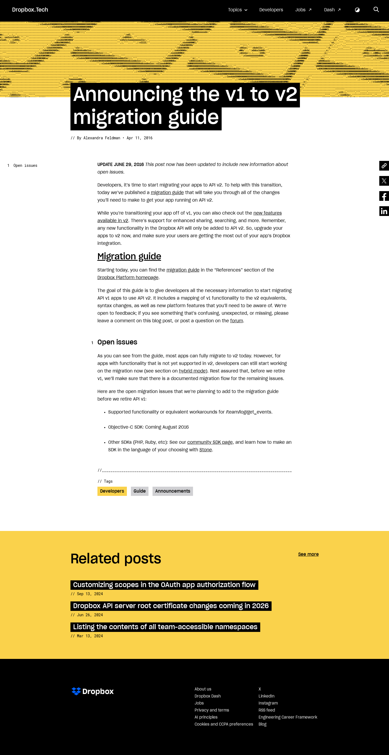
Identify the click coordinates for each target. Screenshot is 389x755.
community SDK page (210, 442)
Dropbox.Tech (30, 10)
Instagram (268, 703)
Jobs (300, 10)
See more (308, 554)
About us (203, 689)
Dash (329, 10)
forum (236, 321)
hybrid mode (192, 371)
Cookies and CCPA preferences (224, 724)
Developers (271, 10)
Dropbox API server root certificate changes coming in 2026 (171, 606)
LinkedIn (267, 696)
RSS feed (267, 710)
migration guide (167, 193)
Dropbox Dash (208, 696)
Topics (235, 10)
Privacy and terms (212, 710)
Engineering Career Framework (288, 717)
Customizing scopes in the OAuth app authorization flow (164, 585)
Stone (205, 450)
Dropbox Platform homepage (127, 278)
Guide (140, 491)
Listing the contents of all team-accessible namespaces (165, 627)
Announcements (172, 491)
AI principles (206, 717)
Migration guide (129, 256)
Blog (262, 724)
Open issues (25, 165)
